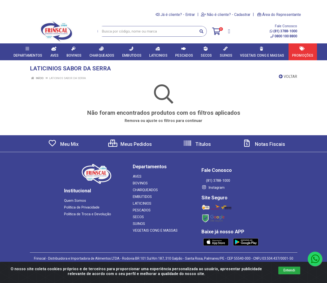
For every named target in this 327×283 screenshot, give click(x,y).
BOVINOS (140, 183)
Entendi (289, 270)
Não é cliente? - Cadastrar (225, 14)
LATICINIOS (142, 203)
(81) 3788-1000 (283, 31)
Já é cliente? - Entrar (175, 14)
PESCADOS (142, 210)
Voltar (288, 76)
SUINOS (139, 224)
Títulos (197, 144)
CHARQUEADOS (145, 190)
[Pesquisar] (201, 31)
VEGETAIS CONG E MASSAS (155, 230)
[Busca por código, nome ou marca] (147, 31)
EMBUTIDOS (142, 197)
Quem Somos (75, 200)
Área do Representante (279, 14)
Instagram (213, 187)
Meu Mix (63, 144)
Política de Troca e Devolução (87, 214)
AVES (137, 176)
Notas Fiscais (264, 144)
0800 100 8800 (283, 36)
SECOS (138, 217)
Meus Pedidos (130, 144)
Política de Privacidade (82, 207)
